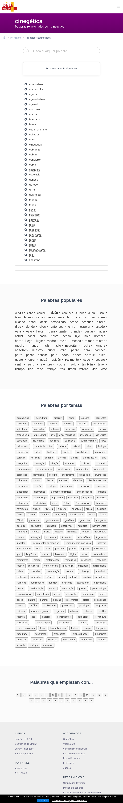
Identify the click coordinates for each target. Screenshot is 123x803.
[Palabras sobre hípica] (47, 531)
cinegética (35, 144)
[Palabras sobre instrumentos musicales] (80, 543)
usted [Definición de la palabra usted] (72, 369)
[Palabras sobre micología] (83, 565)
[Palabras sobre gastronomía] (53, 520)
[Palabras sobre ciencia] (75, 457)
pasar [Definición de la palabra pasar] (30, 355)
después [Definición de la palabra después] (87, 322)
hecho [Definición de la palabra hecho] (67, 336)
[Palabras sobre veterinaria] (87, 639)
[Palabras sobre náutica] (87, 577)
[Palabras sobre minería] (71, 571)
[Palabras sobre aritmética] (89, 429)
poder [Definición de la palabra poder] (77, 355)
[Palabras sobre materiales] (71, 560)
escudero (34, 169)
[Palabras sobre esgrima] (88, 497)
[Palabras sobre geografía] (101, 520)
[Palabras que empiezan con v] (68, 700)
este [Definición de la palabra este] (29, 331)
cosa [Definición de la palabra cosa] (91, 317)
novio (32, 209)
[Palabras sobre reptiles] (102, 611)
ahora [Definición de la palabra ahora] (19, 312)
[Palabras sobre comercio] (101, 463)
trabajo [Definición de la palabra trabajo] (51, 369)
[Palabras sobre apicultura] (23, 429)
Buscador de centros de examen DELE (82, 792)
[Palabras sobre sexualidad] (85, 616)
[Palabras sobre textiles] (75, 628)
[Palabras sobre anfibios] (69, 423)
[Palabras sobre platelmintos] (72, 599)
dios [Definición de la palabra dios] (18, 326)
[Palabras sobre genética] (70, 520)
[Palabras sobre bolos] (39, 452)
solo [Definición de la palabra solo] (73, 364)
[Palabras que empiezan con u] (62, 700)
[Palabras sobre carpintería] (100, 452)
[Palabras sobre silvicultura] (101, 616)
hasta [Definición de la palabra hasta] (54, 336)
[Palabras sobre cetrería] (49, 457)
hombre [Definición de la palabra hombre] (99, 336)
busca (32, 124)
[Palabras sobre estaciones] (24, 503)
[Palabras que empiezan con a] (18, 695)
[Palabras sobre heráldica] (83, 525)
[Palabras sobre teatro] (86, 622)
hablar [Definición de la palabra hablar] (19, 336)
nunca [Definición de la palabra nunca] (52, 350)
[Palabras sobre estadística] (41, 503)
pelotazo (34, 214)
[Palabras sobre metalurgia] (34, 565)
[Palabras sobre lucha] (85, 554)
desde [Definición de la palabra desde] (74, 322)
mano (32, 204)
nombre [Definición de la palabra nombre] (99, 345)
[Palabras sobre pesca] (20, 599)
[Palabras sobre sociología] (25, 622)
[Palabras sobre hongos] (86, 531)
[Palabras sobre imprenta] (52, 537)
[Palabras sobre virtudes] (102, 639)
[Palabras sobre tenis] (43, 628)
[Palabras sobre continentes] (100, 469)
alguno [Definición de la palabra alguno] (66, 312)
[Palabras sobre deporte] (64, 480)
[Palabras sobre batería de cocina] (45, 446)
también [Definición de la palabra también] (87, 364)
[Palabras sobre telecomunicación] (26, 628)
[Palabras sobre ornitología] (69, 588)
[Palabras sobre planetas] (44, 599)
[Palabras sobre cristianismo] (69, 474)
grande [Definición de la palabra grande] (75, 331)
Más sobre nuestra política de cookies (69, 800)
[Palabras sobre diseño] (39, 486)
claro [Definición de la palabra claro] (69, 317)
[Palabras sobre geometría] (37, 525)
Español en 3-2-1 (23, 739)
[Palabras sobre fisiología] (101, 509)
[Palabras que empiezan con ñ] (100, 695)
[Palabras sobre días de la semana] (97, 480)
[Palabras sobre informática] (85, 537)
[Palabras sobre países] (84, 588)
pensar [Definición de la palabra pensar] (42, 355)
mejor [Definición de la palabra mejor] (64, 341)
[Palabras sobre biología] (102, 446)
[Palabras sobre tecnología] (101, 622)
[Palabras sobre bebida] (64, 446)
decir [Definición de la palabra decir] (43, 322)
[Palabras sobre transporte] (61, 634)
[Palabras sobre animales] (83, 423)
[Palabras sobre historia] (59, 531)
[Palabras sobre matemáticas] (53, 560)
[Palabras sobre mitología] (86, 571)
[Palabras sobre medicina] (101, 560)
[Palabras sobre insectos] (23, 543)
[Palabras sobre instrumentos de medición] (48, 543)
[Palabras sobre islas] (48, 548)
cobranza (34, 149)
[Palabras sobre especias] (101, 497)
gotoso (33, 184)
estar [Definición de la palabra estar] (18, 331)
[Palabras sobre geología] (22, 525)
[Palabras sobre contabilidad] (83, 469)
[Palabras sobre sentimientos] (66, 616)
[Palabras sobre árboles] (56, 429)
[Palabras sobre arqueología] (23, 435)
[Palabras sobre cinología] (41, 463)
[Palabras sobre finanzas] (77, 509)
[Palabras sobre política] (35, 605)
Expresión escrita (72, 758)
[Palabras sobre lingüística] (32, 554)
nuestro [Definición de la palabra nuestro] (37, 350)
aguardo (34, 104)
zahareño (34, 260)
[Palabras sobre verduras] (53, 639)
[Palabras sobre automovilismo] (89, 440)
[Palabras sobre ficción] (38, 509)
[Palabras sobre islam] (39, 548)
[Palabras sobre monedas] (37, 577)
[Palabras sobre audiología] (71, 440)
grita (32, 189)
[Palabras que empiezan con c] (30, 695)
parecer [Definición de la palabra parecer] (99, 350)
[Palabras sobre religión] (75, 611)
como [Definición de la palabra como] (80, 317)
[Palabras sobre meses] (21, 565)
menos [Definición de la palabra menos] (76, 341)
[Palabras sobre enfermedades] (85, 491)
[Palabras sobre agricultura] (43, 418)
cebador (34, 134)
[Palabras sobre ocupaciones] (83, 582)
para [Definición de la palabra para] (87, 350)
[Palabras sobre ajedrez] (59, 418)
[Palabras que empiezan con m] (87, 695)
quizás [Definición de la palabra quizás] (56, 359)
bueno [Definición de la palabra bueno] (28, 317)
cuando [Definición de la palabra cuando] (20, 322)
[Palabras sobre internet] (102, 543)
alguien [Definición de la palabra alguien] (41, 312)
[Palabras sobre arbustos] (72, 429)
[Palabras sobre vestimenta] (70, 639)
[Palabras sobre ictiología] (37, 537)
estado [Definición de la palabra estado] (100, 326)
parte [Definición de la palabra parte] (18, 355)
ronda (32, 239)
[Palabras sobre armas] (103, 429)
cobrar (33, 154)
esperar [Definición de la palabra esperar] (85, 326)
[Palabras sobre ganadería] (35, 520)
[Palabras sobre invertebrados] (24, 548)
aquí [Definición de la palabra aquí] (102, 312)
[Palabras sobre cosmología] (39, 474)
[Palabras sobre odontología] (100, 582)
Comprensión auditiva (74, 753)
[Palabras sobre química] (22, 611)
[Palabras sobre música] (50, 577)
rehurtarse (35, 234)
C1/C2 (23, 773)
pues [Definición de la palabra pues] (102, 355)
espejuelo (35, 174)
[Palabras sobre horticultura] (100, 531)
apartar (33, 114)
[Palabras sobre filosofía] (63, 509)
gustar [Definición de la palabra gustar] (89, 331)
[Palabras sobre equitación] (58, 497)
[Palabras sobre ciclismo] (62, 457)
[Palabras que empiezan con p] (32, 700)
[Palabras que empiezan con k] (76, 695)
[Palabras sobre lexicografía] (100, 548)
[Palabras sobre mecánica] (87, 560)
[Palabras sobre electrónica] (40, 491)
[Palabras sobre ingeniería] (101, 537)
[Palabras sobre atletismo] (55, 440)
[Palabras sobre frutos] (103, 514)
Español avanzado (24, 748)
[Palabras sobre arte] (53, 435)
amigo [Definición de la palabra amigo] (79, 312)
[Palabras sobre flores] (20, 514)
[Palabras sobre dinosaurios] (24, 486)
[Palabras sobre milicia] (21, 571)
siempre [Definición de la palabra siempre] (46, 364)
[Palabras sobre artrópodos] (86, 435)
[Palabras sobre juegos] (73, 548)
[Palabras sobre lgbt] (20, 554)
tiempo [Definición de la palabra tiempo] (20, 369)
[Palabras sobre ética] (56, 503)
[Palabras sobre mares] (38, 560)
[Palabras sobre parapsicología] (25, 594)
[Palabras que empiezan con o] (105, 695)
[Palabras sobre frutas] (92, 514)
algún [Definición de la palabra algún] (54, 312)
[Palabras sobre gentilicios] (86, 520)
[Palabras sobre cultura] (38, 480)
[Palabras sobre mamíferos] (23, 560)
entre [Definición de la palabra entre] (71, 326)
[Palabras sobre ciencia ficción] (90, 457)
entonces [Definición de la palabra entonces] (57, 326)
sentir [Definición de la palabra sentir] (19, 364)
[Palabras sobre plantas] (57, 599)
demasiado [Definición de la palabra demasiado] (58, 322)
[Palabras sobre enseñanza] (23, 497)
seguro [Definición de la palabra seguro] (100, 359)
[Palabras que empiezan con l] (81, 695)
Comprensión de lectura (75, 748)
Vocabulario (69, 744)
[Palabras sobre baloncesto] (24, 446)
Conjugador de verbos (74, 783)
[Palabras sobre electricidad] (23, 491)
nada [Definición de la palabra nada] (46, 345)
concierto (35, 159)
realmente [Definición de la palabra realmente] (72, 359)
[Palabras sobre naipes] (62, 577)
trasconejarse (37, 249)
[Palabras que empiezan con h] (59, 695)
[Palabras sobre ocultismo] (67, 582)
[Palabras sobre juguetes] (86, 548)
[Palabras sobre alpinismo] (23, 423)
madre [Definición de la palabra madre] (51, 341)
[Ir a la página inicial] (5, 38)
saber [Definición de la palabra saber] (87, 359)
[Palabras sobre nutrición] (53, 582)
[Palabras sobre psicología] (85, 605)
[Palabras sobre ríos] (35, 616)
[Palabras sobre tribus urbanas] (82, 634)
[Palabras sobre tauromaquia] (46, 622)
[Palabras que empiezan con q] (38, 700)
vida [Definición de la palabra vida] (94, 369)
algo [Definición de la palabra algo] (30, 312)
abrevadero (36, 84)
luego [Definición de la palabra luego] (29, 341)
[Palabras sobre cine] (104, 457)
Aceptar (43, 800)
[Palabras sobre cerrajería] (36, 457)
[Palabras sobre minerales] (36, 571)
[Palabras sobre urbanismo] (100, 634)
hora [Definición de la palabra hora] (18, 341)
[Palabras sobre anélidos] (54, 423)
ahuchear (34, 109)
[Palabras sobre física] (89, 509)
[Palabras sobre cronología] (85, 474)
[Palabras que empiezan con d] (36, 695)
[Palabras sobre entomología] (41, 497)
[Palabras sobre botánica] (54, 452)
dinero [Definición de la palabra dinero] (101, 322)
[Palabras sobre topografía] (24, 634)
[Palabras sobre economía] (69, 486)
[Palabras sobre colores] (87, 463)
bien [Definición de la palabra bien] (18, 317)
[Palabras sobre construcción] (65, 469)
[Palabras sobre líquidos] (46, 554)
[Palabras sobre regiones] (60, 611)
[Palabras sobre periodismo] (89, 594)
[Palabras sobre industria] (68, 537)
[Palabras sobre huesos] (22, 537)
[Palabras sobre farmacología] (84, 503)
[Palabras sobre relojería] (89, 611)
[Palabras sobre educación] (101, 486)
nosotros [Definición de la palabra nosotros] (21, 350)
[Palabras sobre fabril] (68, 503)
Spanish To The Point (26, 744)
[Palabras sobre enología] (102, 491)
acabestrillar (36, 89)
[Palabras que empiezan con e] (42, 695)
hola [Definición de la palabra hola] (87, 336)
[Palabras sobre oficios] (21, 588)
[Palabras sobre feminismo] (23, 509)
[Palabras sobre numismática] (38, 582)
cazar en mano (38, 129)
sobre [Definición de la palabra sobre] (61, 364)
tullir (31, 254)
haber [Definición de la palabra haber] (101, 331)
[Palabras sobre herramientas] (99, 525)
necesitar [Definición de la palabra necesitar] (71, 345)
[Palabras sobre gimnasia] (52, 525)
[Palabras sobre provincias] (69, 605)
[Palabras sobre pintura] (32, 599)
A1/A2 (18, 768)
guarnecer (35, 194)
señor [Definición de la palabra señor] (32, 364)
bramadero (35, 119)
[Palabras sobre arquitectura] (40, 435)
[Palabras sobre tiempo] (88, 628)
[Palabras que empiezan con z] (91, 700)
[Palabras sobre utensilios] (23, 639)
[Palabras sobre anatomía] (39, 423)
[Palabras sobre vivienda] (21, 645)
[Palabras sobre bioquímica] (24, 452)
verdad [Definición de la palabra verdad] (83, 369)
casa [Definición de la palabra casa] (50, 317)
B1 (26, 768)
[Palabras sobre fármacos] (101, 503)
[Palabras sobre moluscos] (22, 577)
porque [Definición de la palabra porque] (90, 355)
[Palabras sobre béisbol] (78, 446)
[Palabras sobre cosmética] (23, 474)
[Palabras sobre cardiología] (84, 452)
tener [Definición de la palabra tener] (101, 364)
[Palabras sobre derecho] (79, 480)
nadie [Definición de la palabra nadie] (57, 345)
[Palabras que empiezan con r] (44, 700)
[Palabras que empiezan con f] (47, 695)
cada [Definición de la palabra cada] (39, 317)
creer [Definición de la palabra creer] (101, 317)
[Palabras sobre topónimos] (43, 634)
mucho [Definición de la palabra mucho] (20, 345)
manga (33, 199)
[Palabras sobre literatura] (60, 554)
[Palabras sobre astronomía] (39, 440)
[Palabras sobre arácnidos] (40, 429)
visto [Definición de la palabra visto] (104, 369)
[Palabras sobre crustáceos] (100, 474)
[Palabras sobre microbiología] (99, 565)
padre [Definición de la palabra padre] (75, 350)
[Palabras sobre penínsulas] (72, 594)
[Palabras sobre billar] (91, 446)
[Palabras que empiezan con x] (80, 700)
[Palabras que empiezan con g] (53, 695)
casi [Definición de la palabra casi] (59, 317)
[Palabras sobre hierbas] (36, 531)
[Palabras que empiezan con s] (50, 700)
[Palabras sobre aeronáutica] (24, 418)
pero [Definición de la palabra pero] (54, 355)
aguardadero (37, 99)
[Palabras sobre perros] (103, 594)
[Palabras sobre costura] (53, 474)
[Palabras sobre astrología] (23, 440)
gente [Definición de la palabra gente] (62, 331)
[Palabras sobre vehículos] (38, 639)
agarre (33, 94)
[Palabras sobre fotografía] (60, 514)
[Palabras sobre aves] (103, 440)
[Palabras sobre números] (22, 582)
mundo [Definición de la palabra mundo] (33, 345)
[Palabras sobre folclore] (32, 514)
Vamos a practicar (24, 753)
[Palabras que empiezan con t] (56, 700)
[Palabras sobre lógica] (74, 554)
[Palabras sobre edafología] (85, 486)
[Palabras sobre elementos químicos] (62, 491)
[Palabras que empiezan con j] (70, 695)
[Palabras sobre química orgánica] (41, 611)
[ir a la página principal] (9, 7)
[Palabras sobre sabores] (47, 616)
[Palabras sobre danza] (51, 480)
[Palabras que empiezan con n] (94, 695)
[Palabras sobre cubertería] (23, 480)
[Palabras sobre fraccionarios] (77, 514)
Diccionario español (73, 788)
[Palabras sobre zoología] (34, 645)
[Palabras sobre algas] (73, 418)
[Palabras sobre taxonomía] (67, 622)
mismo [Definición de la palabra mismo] (100, 341)
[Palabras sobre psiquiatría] (101, 605)
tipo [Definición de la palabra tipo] (30, 369)
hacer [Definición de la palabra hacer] (31, 336)
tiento (32, 244)
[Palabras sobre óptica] (54, 588)
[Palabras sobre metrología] (68, 565)
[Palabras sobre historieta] (73, 531)
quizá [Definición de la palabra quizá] (43, 359)
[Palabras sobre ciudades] (71, 463)
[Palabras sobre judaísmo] (60, 548)
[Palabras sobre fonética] (46, 514)
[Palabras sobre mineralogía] (54, 571)
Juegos (67, 768)
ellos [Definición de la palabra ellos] (42, 326)
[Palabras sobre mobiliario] (101, 571)
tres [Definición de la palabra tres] (62, 369)
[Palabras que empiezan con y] (86, 700)
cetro (32, 139)
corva (32, 164)
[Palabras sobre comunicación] (25, 469)
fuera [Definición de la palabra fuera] (51, 331)
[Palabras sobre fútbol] (21, 520)
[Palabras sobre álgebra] (86, 418)
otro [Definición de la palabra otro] (63, 350)
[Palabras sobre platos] (86, 599)
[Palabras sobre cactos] (68, 452)
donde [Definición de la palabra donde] (30, 326)
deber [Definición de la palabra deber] (33, 322)
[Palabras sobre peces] (58, 594)
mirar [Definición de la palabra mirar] (88, 341)
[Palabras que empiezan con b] (24, 695)
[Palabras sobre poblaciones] (100, 599)
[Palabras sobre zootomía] (47, 645)
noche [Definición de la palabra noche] (86, 345)
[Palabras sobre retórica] (22, 616)
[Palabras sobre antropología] (99, 423)
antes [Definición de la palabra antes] (91, 312)
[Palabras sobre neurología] (101, 577)
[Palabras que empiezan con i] (64, 695)
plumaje (34, 219)
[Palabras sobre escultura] (74, 497)
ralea (32, 224)
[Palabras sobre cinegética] (24, 463)
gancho (33, 179)
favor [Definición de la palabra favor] (39, 331)
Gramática (68, 739)
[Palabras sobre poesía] (21, 605)
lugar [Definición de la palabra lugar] (39, 341)
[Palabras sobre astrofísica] (101, 435)
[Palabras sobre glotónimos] (67, 525)
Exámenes (68, 763)
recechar (34, 229)
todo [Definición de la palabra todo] (40, 369)
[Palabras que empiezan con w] (74, 700)
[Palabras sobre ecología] (53, 486)
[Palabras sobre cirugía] (56, 463)
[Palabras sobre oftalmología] (38, 588)
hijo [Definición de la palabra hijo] (77, 336)
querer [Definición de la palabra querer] (19, 359)
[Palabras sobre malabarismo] (99, 554)
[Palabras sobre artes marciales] (67, 435)
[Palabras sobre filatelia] (50, 509)
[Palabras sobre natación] (74, 577)
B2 (16, 773)
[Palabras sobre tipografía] (101, 628)
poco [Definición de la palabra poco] (65, 355)
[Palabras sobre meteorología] (51, 565)
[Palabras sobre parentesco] (44, 594)
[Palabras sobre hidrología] (22, 531)
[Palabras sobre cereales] (22, 457)
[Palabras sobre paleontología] (99, 588)
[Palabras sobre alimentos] (101, 418)
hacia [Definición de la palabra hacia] (43, 336)
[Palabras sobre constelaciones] (45, 469)
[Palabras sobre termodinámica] (59, 628)
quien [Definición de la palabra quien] (32, 359)
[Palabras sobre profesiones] (51, 605)
